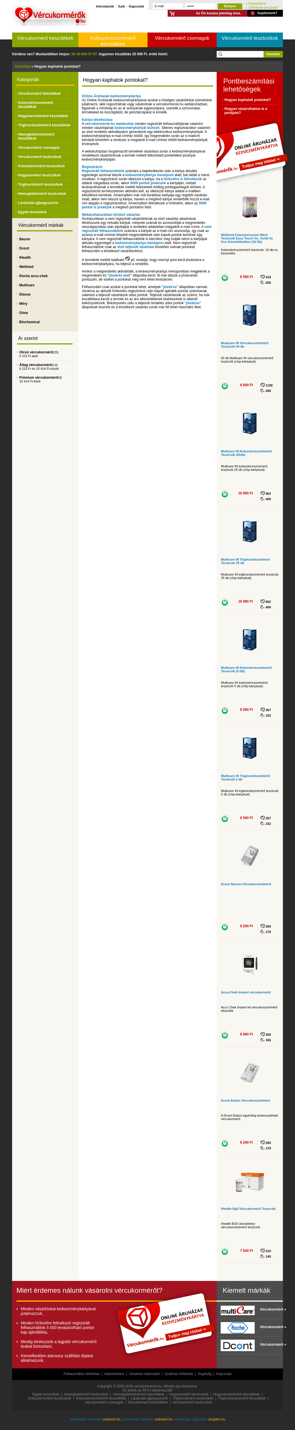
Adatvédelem (114, 1374)
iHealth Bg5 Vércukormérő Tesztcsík (248, 1208)
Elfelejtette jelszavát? (263, 7)
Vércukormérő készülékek (45, 38)
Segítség (204, 1374)
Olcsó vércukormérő (36, 352)
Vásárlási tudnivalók (144, 1374)
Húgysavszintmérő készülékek (43, 116)
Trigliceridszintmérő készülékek (44, 125)
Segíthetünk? (267, 13)
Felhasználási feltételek (82, 1374)
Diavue (25, 294)
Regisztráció (257, 3)
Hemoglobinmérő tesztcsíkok (42, 194)
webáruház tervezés (85, 1419)
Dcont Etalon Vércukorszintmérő (245, 1100)
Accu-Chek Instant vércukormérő (246, 992)
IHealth (25, 258)
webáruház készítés (137, 1419)
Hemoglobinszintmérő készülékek (36, 136)
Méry (23, 304)
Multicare (27, 285)
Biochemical (29, 322)
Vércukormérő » (270, 1309)
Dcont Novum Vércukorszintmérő (246, 884)
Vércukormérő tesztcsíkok (250, 38)
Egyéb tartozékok (32, 212)
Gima (23, 313)
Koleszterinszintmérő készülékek (113, 41)
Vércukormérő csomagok (182, 38)
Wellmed (26, 267)
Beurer (25, 239)
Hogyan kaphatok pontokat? (247, 100)
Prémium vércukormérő (38, 378)
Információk (105, 6)
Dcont (24, 248)
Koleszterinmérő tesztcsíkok (41, 166)
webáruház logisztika (190, 1419)
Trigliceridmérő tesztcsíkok (40, 184)
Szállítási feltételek (178, 1374)
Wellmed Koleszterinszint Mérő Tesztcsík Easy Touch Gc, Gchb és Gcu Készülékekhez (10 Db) (247, 238)
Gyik (121, 6)
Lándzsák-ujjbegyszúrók (38, 203)
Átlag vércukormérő (35, 365)
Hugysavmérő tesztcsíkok (39, 175)
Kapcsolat (136, 6)
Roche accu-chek (33, 276)
